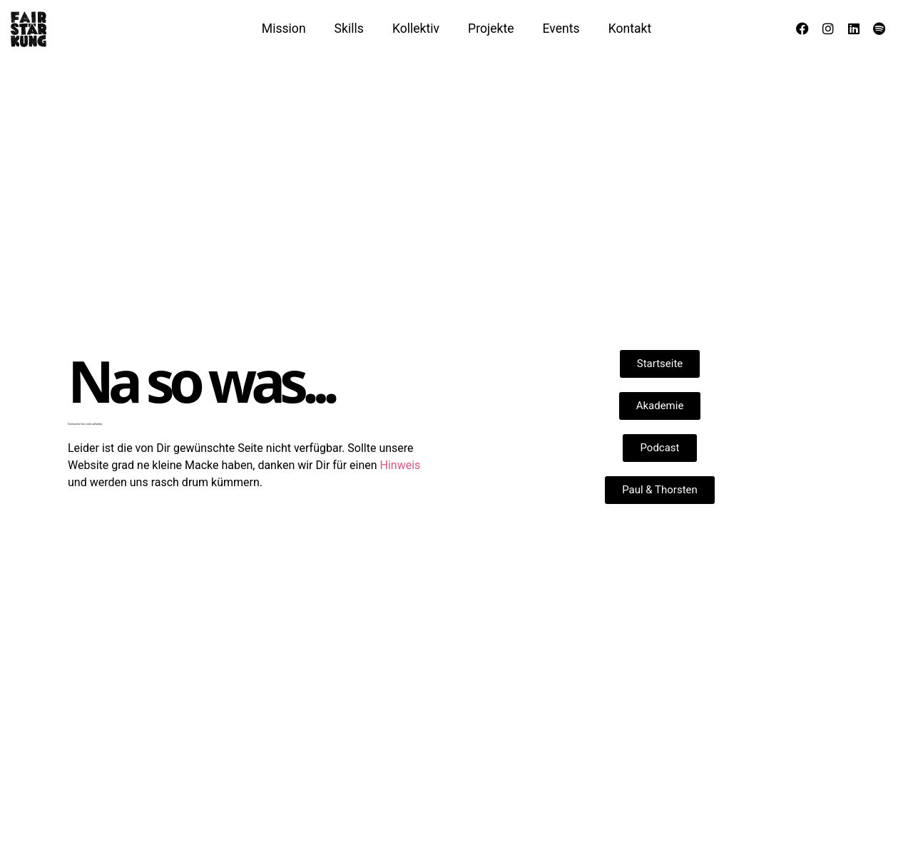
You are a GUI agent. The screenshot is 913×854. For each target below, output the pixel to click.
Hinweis (400, 465)
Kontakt (630, 28)
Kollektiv (415, 28)
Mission (284, 28)
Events (561, 28)
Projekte (491, 28)
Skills (349, 28)
